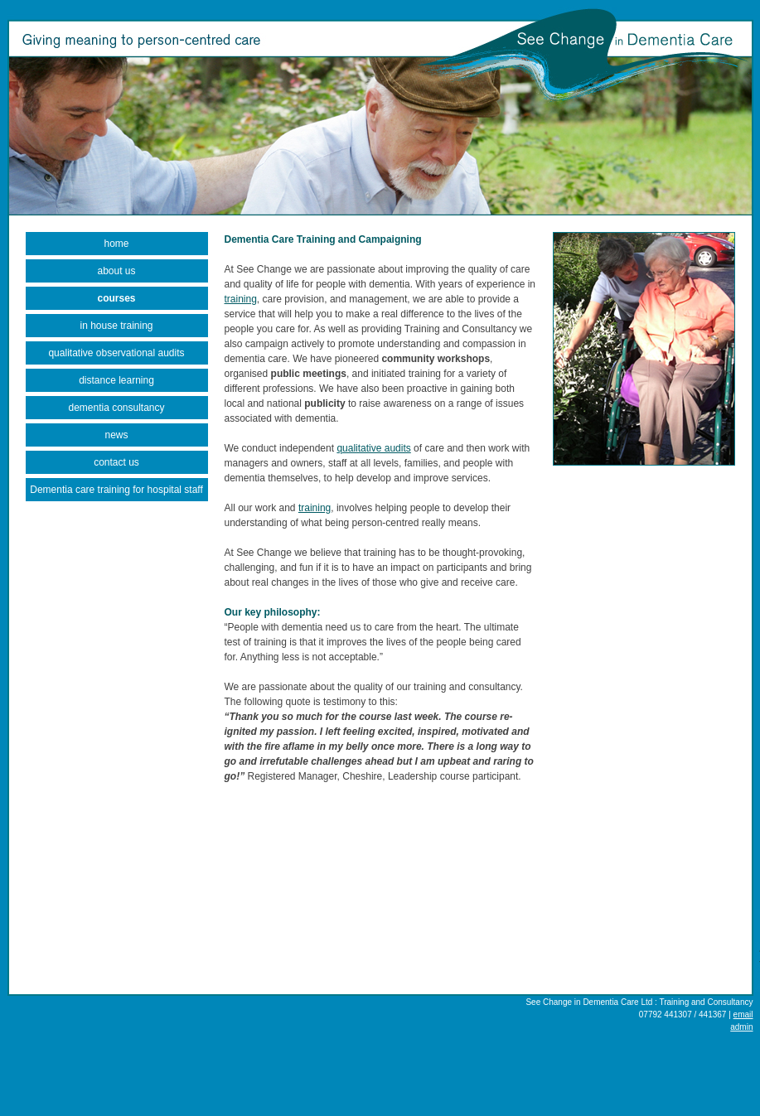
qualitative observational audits (116, 353)
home (116, 243)
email (743, 1014)
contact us (116, 462)
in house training (116, 325)
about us (116, 271)
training (241, 299)
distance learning (116, 380)
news (116, 435)
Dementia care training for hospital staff (116, 489)
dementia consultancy (116, 407)
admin (741, 1026)
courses (116, 298)
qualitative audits (373, 448)
